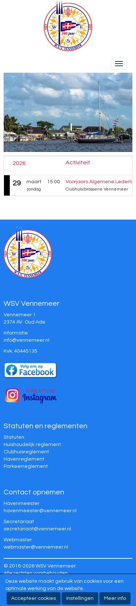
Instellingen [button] (80, 598)
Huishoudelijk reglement (32, 444)
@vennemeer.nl (26, 340)
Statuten (14, 437)
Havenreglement (24, 459)
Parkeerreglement (26, 466)
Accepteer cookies (33, 598)
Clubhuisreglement (26, 451)
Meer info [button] (115, 598)
